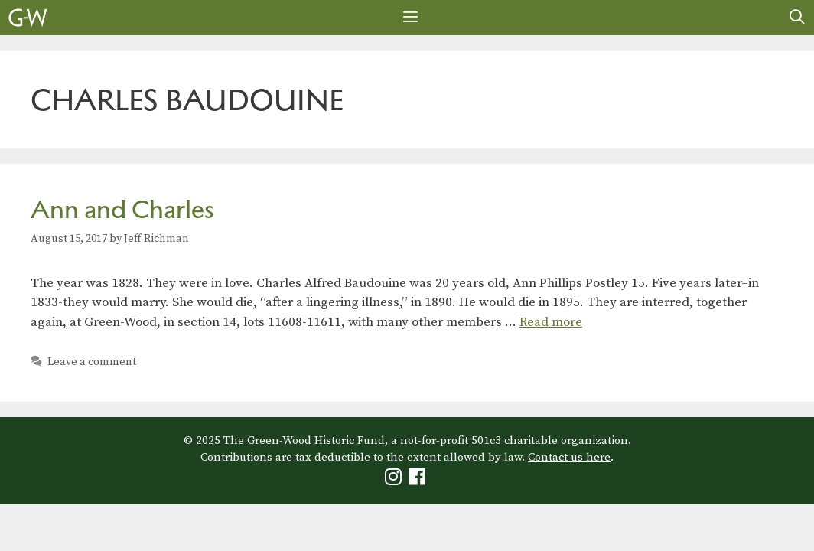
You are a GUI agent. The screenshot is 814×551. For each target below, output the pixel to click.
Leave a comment (91, 362)
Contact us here (569, 457)
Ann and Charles (122, 209)
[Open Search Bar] (797, 17)
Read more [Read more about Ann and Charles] (550, 322)
